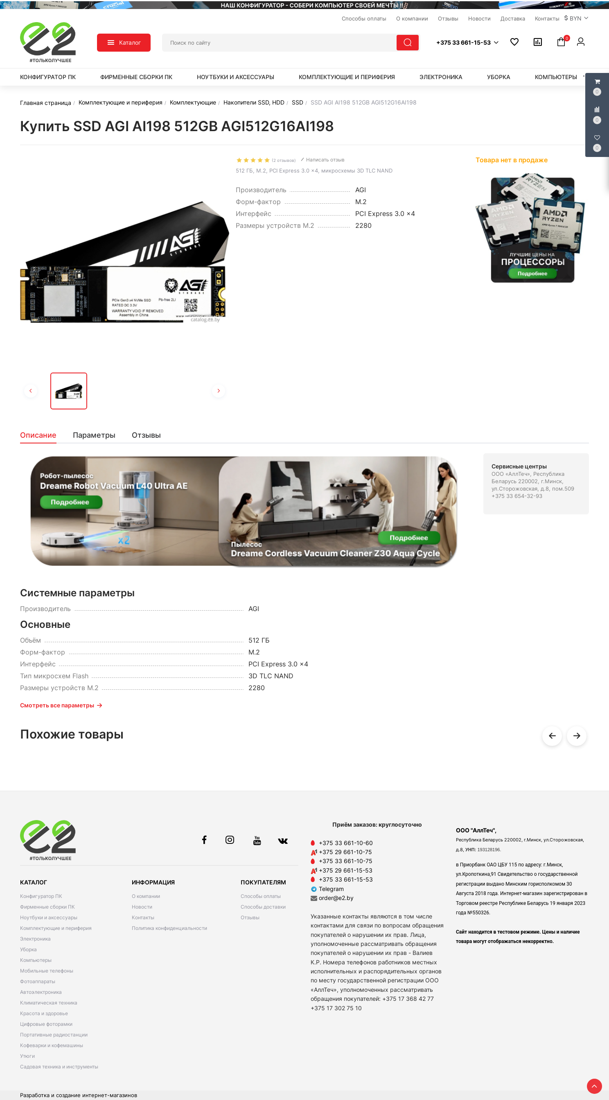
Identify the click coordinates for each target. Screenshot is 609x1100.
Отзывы (250, 917)
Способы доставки (263, 907)
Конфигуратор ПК (48, 76)
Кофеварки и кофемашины (51, 1045)
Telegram (327, 888)
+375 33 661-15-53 (346, 879)
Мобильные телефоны (46, 971)
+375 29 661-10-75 (345, 851)
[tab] (42, 435)
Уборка (498, 76)
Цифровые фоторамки (46, 1024)
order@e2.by (336, 897)
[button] (576, 18)
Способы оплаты (261, 896)
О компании (146, 896)
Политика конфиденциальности (169, 928)
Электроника (441, 76)
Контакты (143, 917)
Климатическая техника (48, 1003)
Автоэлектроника (41, 992)
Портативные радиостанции (54, 1035)
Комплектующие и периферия (347, 76)
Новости (142, 907)
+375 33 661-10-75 (345, 860)
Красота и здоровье (44, 1013)
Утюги (27, 1056)
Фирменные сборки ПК (136, 76)
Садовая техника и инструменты (59, 1067)
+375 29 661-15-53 (345, 870)
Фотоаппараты (37, 981)
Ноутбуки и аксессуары (235, 76)
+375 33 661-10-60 (346, 842)
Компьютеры (556, 76)
